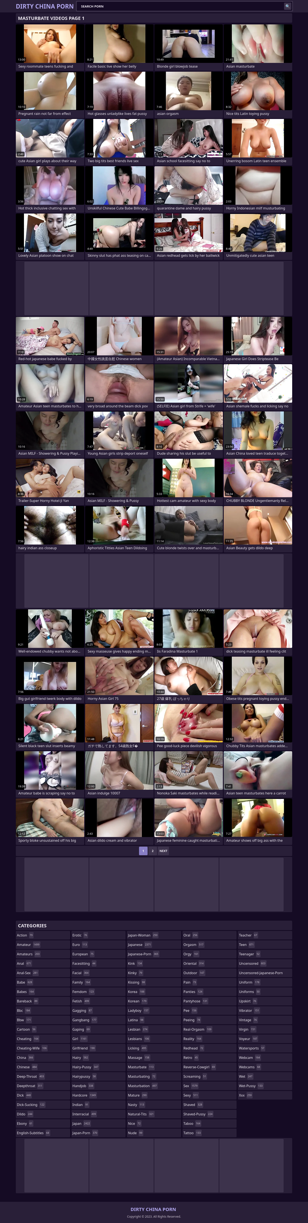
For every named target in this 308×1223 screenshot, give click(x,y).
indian (81, 1104)
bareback (27, 1001)
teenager (250, 954)
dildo (25, 1114)
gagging (83, 1010)
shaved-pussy (199, 1114)
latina (136, 1020)
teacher (248, 935)
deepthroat (30, 1086)
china (25, 1057)
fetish (81, 1001)
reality (193, 1039)
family (82, 982)
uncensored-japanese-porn (261, 974)
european (84, 954)
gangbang (85, 1020)
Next (163, 851)
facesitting (84, 963)
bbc (24, 1010)
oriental (194, 963)
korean (138, 1001)
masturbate (141, 1067)
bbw (24, 1020)
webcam (250, 1057)
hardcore (85, 1095)
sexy (191, 1095)
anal (24, 963)
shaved (193, 1104)
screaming (195, 1076)
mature (138, 1095)
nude (135, 1133)
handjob (83, 1086)
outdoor (194, 973)
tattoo (193, 1133)
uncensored (252, 963)
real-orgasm (198, 1029)
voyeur (248, 1039)
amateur (28, 944)
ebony (25, 1123)
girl (80, 1039)
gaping (82, 1029)
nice (135, 1123)
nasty (136, 1104)
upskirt (248, 1001)
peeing (192, 1020)
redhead (194, 1048)
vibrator (249, 1010)
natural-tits (141, 1114)
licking (137, 1048)
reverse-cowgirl (200, 1067)
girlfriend (84, 1048)
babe (25, 982)
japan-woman (143, 935)
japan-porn (85, 1133)
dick (24, 1095)
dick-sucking (31, 1104)
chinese (27, 1067)
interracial (85, 1114)
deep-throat (31, 1076)
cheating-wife (32, 1048)
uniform (249, 982)
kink (135, 963)
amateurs (29, 954)
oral (191, 935)
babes (26, 991)
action (25, 935)
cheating (28, 1039)
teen (247, 944)
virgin (247, 1029)
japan (82, 1123)
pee (190, 1010)
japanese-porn (143, 954)
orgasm (194, 944)
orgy (192, 954)
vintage (248, 1020)
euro (80, 944)
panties (193, 991)
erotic (80, 935)
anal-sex (28, 973)
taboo (192, 1123)
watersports (252, 1048)
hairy (81, 1057)
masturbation (143, 1086)
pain (190, 982)
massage (139, 1057)
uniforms (250, 991)
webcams (250, 1067)
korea (136, 991)
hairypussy (85, 1076)
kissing (137, 982)
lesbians (139, 1039)
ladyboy (138, 1010)
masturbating (142, 1076)
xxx (246, 1095)
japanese (140, 944)
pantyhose (196, 1001)
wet (246, 1076)
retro (191, 1057)
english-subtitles (33, 1133)
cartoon (27, 1029)
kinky (135, 973)
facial (81, 973)
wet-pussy (251, 1086)
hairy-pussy (86, 1067)
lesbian (138, 1029)
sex (191, 1086)
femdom (84, 991)
